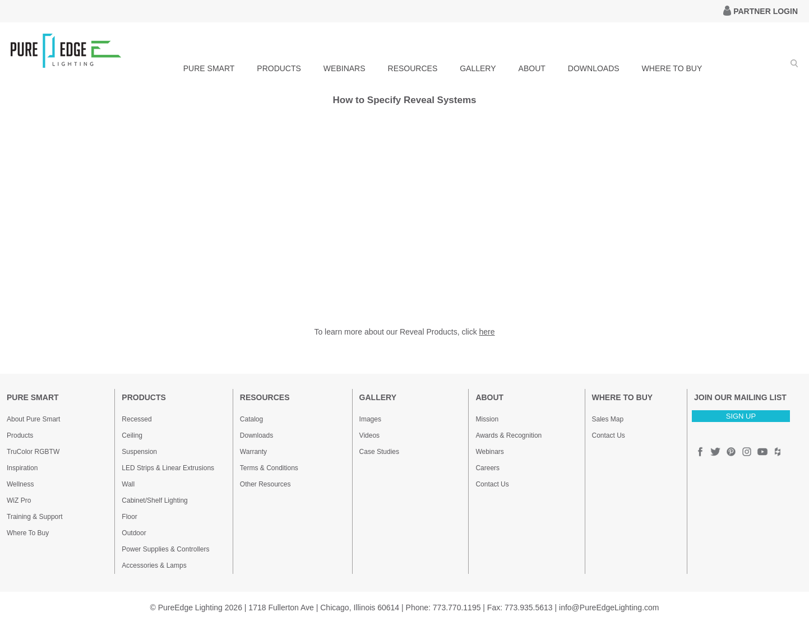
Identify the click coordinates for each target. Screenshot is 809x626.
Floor (129, 517)
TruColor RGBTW (33, 452)
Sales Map (608, 419)
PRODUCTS (279, 68)
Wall (128, 484)
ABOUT (532, 68)
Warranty (253, 452)
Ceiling (132, 435)
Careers (487, 468)
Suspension (139, 452)
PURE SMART (209, 68)
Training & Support (35, 517)
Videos (369, 435)
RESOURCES (413, 68)
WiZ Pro (19, 500)
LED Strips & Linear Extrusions (168, 468)
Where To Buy (28, 533)
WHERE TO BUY (672, 68)
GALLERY (478, 68)
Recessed (136, 419)
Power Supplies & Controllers (165, 549)
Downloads (256, 435)
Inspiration (22, 468)
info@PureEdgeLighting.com (609, 607)
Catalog (251, 419)
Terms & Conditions (269, 468)
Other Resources (265, 484)
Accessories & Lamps (154, 565)
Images (370, 419)
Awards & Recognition (508, 435)
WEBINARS (344, 68)
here (487, 331)
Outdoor (134, 533)
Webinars (489, 452)
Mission (486, 419)
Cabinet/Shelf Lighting (154, 500)
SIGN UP (741, 416)
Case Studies (379, 452)
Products (20, 435)
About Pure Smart (33, 419)
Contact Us (491, 484)
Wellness (20, 484)
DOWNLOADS (594, 68)
